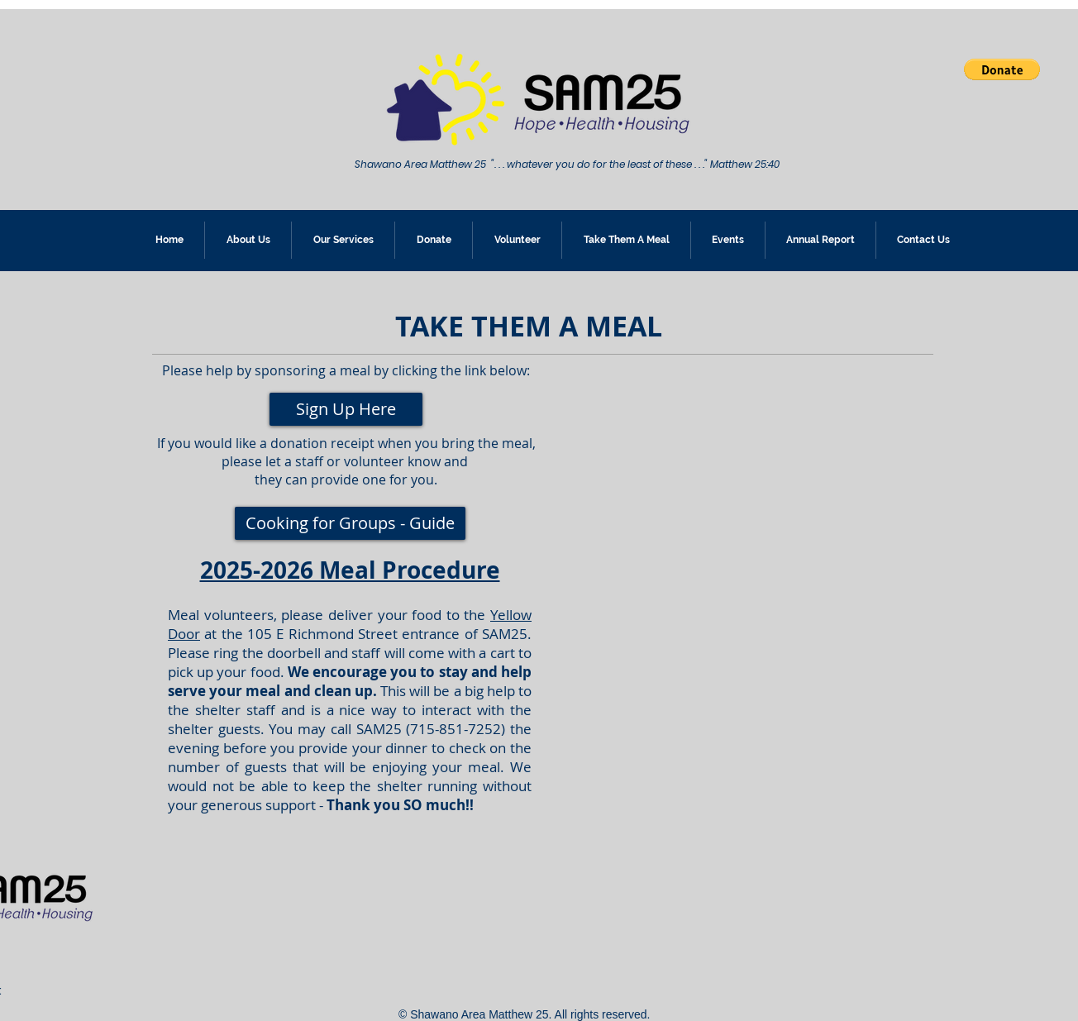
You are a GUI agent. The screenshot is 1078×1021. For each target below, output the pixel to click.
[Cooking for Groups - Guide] (350, 523)
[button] (1002, 69)
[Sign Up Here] (346, 409)
